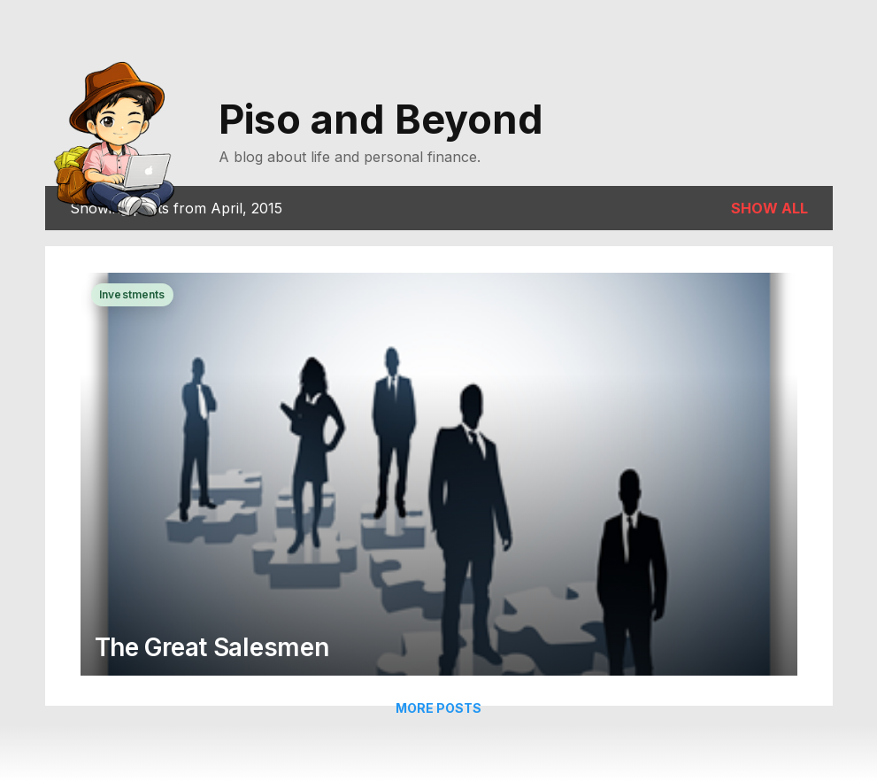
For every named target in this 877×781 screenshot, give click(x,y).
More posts (438, 707)
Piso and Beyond (381, 119)
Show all (769, 208)
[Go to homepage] (121, 135)
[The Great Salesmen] (439, 476)
